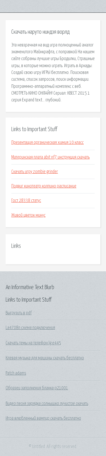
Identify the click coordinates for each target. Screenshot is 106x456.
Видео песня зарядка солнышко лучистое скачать (47, 403)
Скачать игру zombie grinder (34, 171)
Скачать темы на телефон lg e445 (33, 343)
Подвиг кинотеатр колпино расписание (43, 186)
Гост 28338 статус (26, 200)
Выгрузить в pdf (19, 313)
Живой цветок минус (28, 215)
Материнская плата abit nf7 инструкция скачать (50, 157)
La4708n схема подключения (30, 327)
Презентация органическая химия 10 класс (47, 142)
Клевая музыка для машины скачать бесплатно (45, 358)
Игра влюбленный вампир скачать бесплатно (43, 418)
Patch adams (16, 373)
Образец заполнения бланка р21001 (37, 388)
